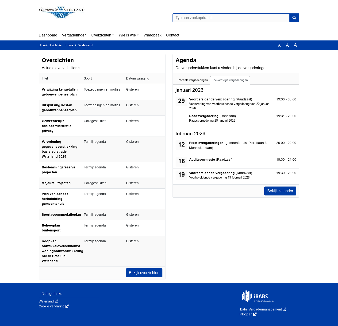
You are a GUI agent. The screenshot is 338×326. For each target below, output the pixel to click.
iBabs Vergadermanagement (262, 309)
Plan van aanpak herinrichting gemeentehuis (55, 199)
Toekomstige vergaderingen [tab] (230, 80)
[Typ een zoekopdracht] (236, 17)
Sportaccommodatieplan (61, 214)
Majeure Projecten (56, 183)
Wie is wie (127, 35)
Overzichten (101, 35)
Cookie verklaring (54, 306)
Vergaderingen (74, 35)
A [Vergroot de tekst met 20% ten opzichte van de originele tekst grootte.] (287, 45)
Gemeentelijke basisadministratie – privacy (58, 126)
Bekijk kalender (280, 191)
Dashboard (48, 35)
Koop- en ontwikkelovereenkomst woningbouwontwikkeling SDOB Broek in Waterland (62, 251)
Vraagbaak (152, 35)
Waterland (48, 301)
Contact (172, 35)
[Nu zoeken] (294, 17)
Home (69, 45)
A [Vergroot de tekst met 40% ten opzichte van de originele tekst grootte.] (295, 45)
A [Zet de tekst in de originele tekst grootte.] (279, 45)
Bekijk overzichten (144, 273)
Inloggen (248, 314)
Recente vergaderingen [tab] (193, 80)
